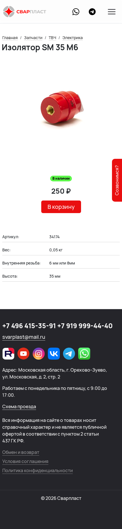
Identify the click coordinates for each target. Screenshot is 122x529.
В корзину (61, 207)
